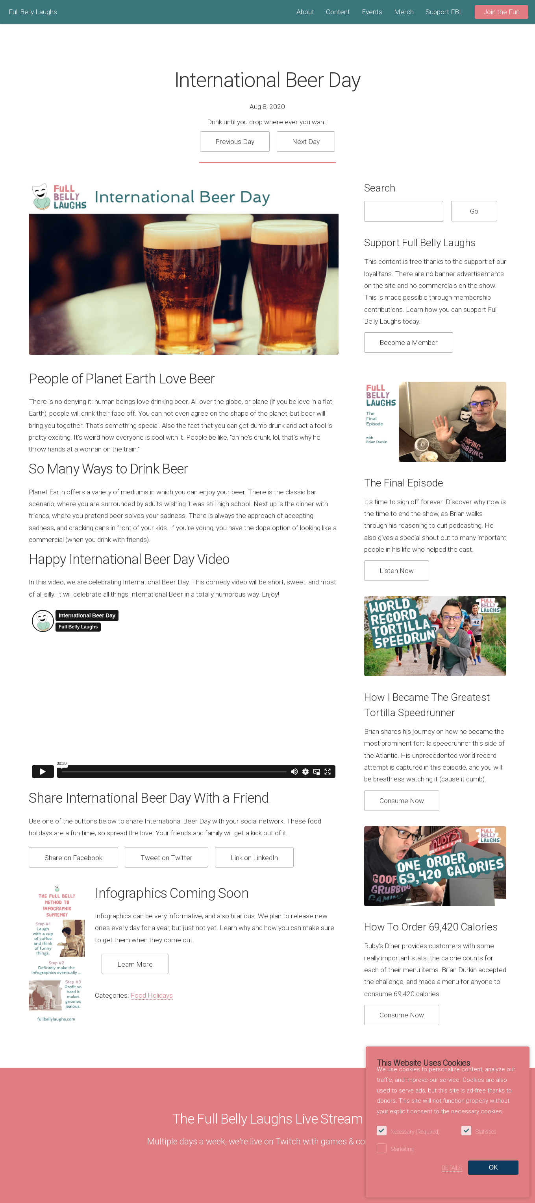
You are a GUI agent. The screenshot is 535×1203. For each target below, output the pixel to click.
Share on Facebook (73, 858)
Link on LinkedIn (254, 858)
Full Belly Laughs (33, 12)
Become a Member (408, 342)
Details (452, 1168)
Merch (404, 12)
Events (372, 12)
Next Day (306, 142)
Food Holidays (152, 995)
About (305, 12)
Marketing (402, 1149)
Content (338, 12)
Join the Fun (501, 12)
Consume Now (401, 801)
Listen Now (396, 571)
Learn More (135, 964)
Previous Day (234, 142)
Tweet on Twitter (167, 858)
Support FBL (444, 12)
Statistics (486, 1132)
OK (493, 1167)
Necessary (415, 1132)
